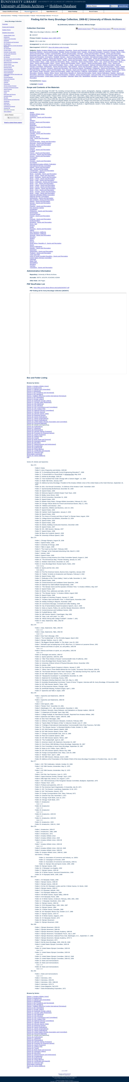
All (28, 457)
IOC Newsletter (7, 48)
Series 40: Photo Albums (35, 449)
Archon (63, 1080)
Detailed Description (8, 32)
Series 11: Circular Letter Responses (39, 402)
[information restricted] (34, 454)
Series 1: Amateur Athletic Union (37, 386)
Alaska (39, 50)
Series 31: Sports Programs (36, 434)
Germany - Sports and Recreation (107, 55)
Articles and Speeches (9, 79)
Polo (63, 70)
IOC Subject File (8, 60)
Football (71, 55)
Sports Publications (8, 72)
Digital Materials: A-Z (51, 11)
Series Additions (7, 111)
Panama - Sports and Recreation (57, 68)
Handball (56, 57)
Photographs (7, 84)
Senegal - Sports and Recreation (40, 235)
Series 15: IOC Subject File (36, 409)
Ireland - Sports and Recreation (53, 58)
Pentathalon (88, 68)
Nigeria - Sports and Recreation (103, 66)
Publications (7, 80)
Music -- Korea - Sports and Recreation (62, 63)
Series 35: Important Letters (36, 441)
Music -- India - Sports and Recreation (52, 61)
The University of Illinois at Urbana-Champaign (68, 1081)
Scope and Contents (8, 27)
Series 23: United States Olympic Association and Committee (47, 422)
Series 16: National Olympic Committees (40, 410)
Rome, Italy (33, 224)
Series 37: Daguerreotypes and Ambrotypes (41, 444)
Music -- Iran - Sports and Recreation (106, 61)
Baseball (121, 50)
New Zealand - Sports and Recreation (80, 66)
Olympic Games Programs (10, 85)
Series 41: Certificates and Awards (38, 451)
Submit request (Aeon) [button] (83, 29)
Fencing (44, 55)
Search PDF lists (123, 6)
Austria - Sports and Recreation (107, 50)
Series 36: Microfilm (33, 443)
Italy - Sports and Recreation (73, 58)
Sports (94, 73)
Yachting (100, 76)
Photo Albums (7, 104)
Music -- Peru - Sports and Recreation (42, 190)
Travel (5, 92)
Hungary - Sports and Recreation (70, 57)
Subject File (6, 91)
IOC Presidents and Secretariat (11, 42)
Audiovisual (6, 103)
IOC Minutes (7, 57)
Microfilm (6, 97)
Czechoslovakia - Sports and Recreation (63, 53)
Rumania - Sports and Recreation (54, 71)
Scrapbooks (6, 101)
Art (89, 50)
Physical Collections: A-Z (31, 11)
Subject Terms (6, 30)
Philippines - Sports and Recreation (104, 68)
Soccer (57, 73)
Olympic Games (7, 64)
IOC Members (7, 44)
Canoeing (106, 52)
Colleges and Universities (10, 38)
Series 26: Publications (34, 426)
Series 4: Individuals (33, 391)
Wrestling (94, 76)
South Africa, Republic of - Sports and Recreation (75, 73)
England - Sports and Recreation (110, 53)
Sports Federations (8, 69)
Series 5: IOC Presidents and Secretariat (40, 392)
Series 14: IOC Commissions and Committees (42, 407)
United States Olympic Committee (56, 76)
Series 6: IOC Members (34, 394)
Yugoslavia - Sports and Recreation (41, 267)
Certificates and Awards (9, 106)
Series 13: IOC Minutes (34, 405)
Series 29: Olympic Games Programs (39, 431)
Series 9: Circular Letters (35, 399)
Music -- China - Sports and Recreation (42, 179)
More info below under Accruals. (58, 47)
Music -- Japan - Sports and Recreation (42, 185)
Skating (46, 73)
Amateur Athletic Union (9, 35)
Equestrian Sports (35, 55)
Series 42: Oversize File (35, 452)
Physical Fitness (35, 70)
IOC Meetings (7, 55)
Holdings (15, 15)
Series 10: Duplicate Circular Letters (38, 401)
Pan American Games (76, 68)
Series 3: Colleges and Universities (38, 389)
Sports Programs (8, 89)
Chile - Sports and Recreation (39, 138)
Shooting (40, 73)
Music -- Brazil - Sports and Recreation (69, 60)
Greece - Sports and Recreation (40, 156)
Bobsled (61, 52)
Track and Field (96, 74)
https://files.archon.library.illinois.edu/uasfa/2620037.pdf (51, 287)
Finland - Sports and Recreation (58, 55)
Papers (44, 81)
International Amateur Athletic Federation (103, 57)
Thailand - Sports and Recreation (79, 74)
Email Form (67, 1074)
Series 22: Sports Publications (37, 420)
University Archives (6, 15)
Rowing (35, 71)
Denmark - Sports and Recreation (88, 53)
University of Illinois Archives (22, 6)
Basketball (33, 52)
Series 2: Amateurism (34, 388)
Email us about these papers (13, 122)
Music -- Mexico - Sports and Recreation (89, 63)
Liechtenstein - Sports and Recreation (95, 58)
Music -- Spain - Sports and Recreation (76, 65)
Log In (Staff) (64, 1070)
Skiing (52, 73)
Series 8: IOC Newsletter (35, 397)
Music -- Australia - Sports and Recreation (43, 60)
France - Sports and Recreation (85, 55)
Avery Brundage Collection (44, 15)
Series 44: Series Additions (36, 455)
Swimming (41, 74)
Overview (5, 24)
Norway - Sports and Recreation (40, 203)
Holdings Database (63, 6)
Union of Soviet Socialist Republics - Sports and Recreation (49, 256)
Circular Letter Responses (10, 53)
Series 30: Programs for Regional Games (40, 433)
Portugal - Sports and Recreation (76, 70)
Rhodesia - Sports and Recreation (110, 70)
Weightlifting (86, 76)
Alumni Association (24, 15)
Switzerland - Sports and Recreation (56, 74)
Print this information (118, 29)
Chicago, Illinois (115, 52)
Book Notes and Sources (10, 94)
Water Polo (78, 76)
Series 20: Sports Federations (36, 417)
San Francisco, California (79, 71)
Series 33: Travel (32, 438)
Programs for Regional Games (11, 87)
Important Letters (8, 96)
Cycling (47, 53)
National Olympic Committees (11, 62)
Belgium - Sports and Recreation (47, 52)
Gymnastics (49, 57)
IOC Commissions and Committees (12, 58)
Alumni (33, 15)
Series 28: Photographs (34, 430)
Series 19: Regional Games (36, 415)
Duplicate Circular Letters (10, 52)
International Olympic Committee (40, 166)
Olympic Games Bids (9, 65)
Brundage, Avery (75, 52)
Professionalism (93, 70)
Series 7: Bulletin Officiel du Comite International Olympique (46, 396)
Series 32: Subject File (34, 436)
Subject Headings (72, 11)
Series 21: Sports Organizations (37, 418)
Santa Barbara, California (96, 71)
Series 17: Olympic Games (35, 412)
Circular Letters (7, 50)
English (40, 84)
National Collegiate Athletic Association (102, 65)
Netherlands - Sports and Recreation (56, 66)
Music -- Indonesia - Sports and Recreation (79, 61)
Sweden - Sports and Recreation (40, 248)
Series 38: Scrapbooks (34, 446)
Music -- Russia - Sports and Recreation (50, 65)
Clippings (6, 82)
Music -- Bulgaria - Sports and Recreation (96, 60)
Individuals (6, 40)
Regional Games (8, 67)
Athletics (93, 50)
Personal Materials (8, 77)
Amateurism (7, 37)
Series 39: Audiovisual (34, 447)
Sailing (68, 71)
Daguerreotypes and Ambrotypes (12, 99)
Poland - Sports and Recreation (51, 70)
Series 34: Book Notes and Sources (38, 439)
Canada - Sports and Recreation (92, 52)
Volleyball (71, 76)
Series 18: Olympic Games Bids (37, 413)
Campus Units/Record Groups (10, 11)
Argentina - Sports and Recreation (77, 50)
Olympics (43, 68)
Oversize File (7, 108)
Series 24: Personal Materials (36, 423)
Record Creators (93, 11)
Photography (120, 68)
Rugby (41, 71)
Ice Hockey (85, 57)
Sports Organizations (9, 70)
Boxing (67, 52)
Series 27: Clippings (33, 428)
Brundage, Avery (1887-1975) (51, 38)
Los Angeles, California (115, 58)
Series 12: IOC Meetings (35, 404)
